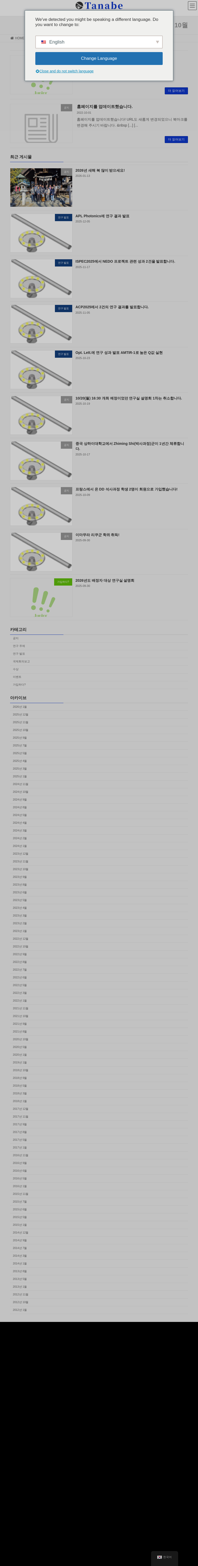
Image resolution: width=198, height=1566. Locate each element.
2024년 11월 (21, 784)
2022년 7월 (20, 969)
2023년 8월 (20, 884)
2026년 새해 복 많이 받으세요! (100, 170)
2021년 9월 (20, 1023)
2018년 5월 (20, 1085)
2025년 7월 (20, 745)
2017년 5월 (20, 1139)
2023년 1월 (20, 930)
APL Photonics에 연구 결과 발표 (102, 216)
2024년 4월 (20, 822)
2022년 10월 (21, 946)
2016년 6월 (20, 1170)
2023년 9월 (20, 876)
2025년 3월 (20, 768)
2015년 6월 (20, 1209)
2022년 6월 (20, 977)
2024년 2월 (20, 838)
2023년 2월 (20, 923)
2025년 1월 (20, 776)
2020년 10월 (21, 1039)
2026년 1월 (20, 706)
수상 (16, 669)
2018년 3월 (20, 1093)
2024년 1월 (20, 845)
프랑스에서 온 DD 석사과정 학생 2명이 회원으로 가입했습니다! (127, 489)
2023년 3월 (20, 915)
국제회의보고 (21, 661)
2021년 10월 (21, 1016)
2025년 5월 (20, 753)
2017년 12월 (21, 1108)
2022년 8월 (20, 961)
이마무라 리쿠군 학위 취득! (97, 535)
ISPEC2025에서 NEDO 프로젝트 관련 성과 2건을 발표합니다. (125, 262)
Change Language (99, 58)
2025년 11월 (21, 722)
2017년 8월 (20, 1132)
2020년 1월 (20, 1054)
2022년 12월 (21, 938)
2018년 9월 (20, 1077)
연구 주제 (19, 646)
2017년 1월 (20, 1147)
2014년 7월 (20, 1248)
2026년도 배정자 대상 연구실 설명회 (105, 580)
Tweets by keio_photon (20, 1451)
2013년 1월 (20, 1286)
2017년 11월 (21, 1116)
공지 (16, 638)
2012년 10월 (21, 1302)
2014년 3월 (20, 1255)
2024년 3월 (20, 830)
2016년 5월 (20, 1178)
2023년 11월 (21, 861)
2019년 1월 (20, 1062)
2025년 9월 (20, 737)
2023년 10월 (21, 869)
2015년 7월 (20, 1201)
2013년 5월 (20, 1278)
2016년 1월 (20, 1186)
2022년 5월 (20, 985)
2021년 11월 (21, 1008)
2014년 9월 (20, 1240)
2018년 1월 (20, 1101)
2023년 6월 (20, 892)
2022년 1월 (20, 1000)
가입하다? (19, 684)
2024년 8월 (20, 807)
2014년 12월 (21, 1232)
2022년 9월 (20, 954)
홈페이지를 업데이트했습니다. (105, 106)
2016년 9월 (20, 1162)
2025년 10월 (21, 729)
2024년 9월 (20, 799)
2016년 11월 (21, 1155)
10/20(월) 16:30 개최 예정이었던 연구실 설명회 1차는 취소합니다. (129, 398)
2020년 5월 (20, 1046)
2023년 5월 (20, 900)
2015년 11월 (21, 1193)
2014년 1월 (20, 1263)
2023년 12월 (21, 853)
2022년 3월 (20, 992)
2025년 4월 (20, 760)
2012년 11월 (21, 1294)
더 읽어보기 (176, 91)
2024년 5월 (20, 815)
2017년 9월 (20, 1124)
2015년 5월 (20, 1217)
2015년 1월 (20, 1224)
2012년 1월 (20, 1309)
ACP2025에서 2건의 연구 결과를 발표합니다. (112, 307)
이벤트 (17, 677)
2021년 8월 (20, 1031)
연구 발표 (19, 653)
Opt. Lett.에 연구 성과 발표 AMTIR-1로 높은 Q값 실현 (119, 353)
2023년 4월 (20, 907)
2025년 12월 (21, 714)
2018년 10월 (21, 1070)
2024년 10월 (21, 791)
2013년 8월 (20, 1271)
